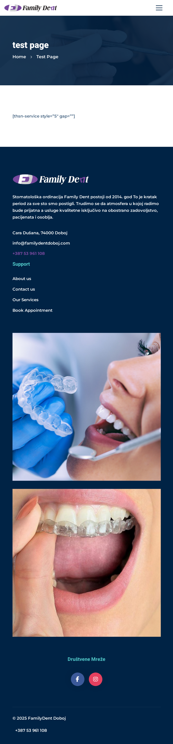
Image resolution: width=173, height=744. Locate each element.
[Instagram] (95, 679)
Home (19, 56)
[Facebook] (77, 679)
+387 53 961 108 (31, 730)
